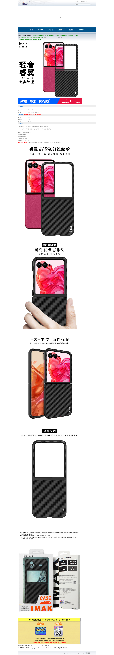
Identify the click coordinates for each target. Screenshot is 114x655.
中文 (79, 1)
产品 (19, 35)
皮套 (23, 35)
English (76, 1)
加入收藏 (83, 1)
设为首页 (87, 1)
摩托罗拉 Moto (28, 35)
